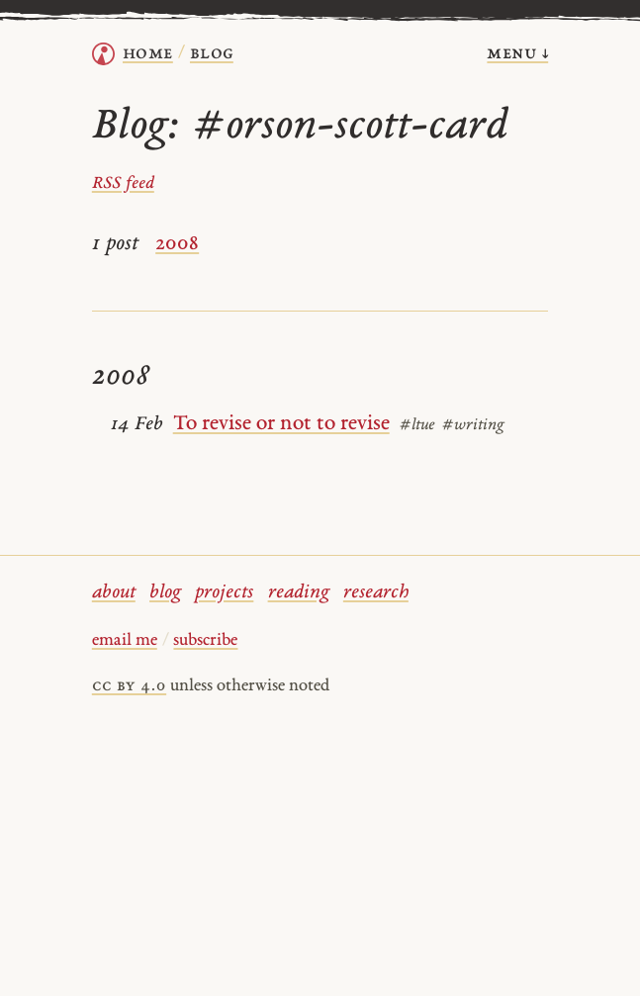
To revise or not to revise (281, 423)
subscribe (205, 641)
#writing (473, 425)
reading (298, 593)
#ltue (417, 425)
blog (165, 593)
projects (224, 593)
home (148, 54)
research (376, 593)
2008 (177, 243)
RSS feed (123, 184)
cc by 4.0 (129, 686)
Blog (211, 54)
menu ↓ (517, 54)
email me (124, 641)
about (114, 593)
